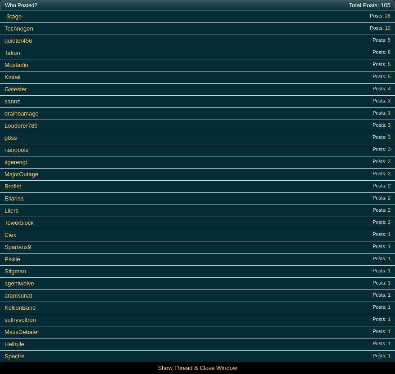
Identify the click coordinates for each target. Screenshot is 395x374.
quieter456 (18, 40)
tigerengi (15, 162)
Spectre (14, 356)
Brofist (12, 186)
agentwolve (19, 283)
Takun (12, 52)
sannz (12, 101)
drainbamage (21, 113)
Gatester (15, 89)
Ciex (10, 235)
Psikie (12, 259)
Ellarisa (14, 198)
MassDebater (21, 332)
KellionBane (20, 307)
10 (388, 28)
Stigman (15, 271)
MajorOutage (21, 174)
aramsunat (18, 295)
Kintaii (12, 77)
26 (388, 15)
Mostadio (16, 65)
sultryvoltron (20, 319)
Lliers (11, 210)
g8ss (10, 137)
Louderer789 (21, 125)
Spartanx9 (17, 247)
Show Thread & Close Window (197, 368)
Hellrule (14, 344)
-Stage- (14, 16)
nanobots (16, 150)
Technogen (18, 28)
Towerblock (19, 222)
